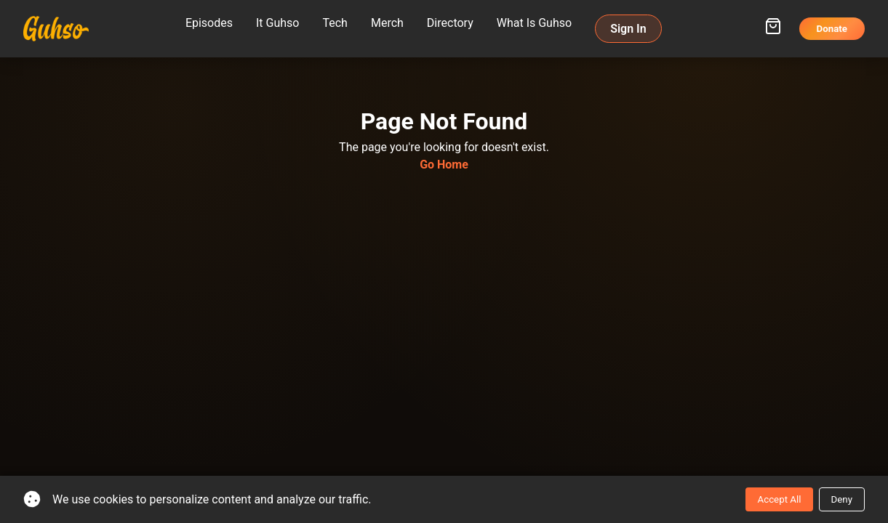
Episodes (209, 23)
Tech (334, 23)
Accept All (779, 499)
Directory (450, 23)
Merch (387, 23)
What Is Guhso (534, 23)
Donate (832, 28)
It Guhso (277, 23)
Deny (841, 499)
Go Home (444, 164)
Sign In (628, 29)
